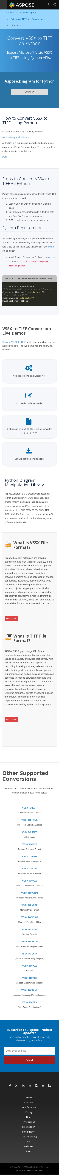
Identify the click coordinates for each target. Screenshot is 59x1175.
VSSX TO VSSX (30, 929)
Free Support (28, 1126)
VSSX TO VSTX (29, 953)
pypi (50, 257)
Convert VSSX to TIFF (14, 342)
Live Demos (29, 1121)
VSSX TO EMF (29, 808)
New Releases (29, 1107)
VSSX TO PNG (29, 856)
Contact (40, 1170)
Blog (28, 1141)
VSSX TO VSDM (29, 893)
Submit (29, 1060)
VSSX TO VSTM (29, 941)
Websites (28, 1146)
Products (28, 1102)
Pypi (4, 157)
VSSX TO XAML (29, 990)
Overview (29, 92)
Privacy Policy (21, 1170)
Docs (28, 1116)
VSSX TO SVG (29, 868)
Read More (11, 618)
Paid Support (28, 1131)
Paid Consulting (29, 1136)
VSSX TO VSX (29, 966)
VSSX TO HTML (29, 820)
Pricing (28, 1112)
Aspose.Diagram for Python (15, 137)
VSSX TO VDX (29, 881)
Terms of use (32, 1170)
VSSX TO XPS (29, 1002)
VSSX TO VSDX (29, 905)
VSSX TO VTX (29, 978)
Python (51, 246)
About (29, 1151)
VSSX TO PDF (29, 844)
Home (29, 1097)
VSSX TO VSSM (29, 917)
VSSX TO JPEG (30, 832)
